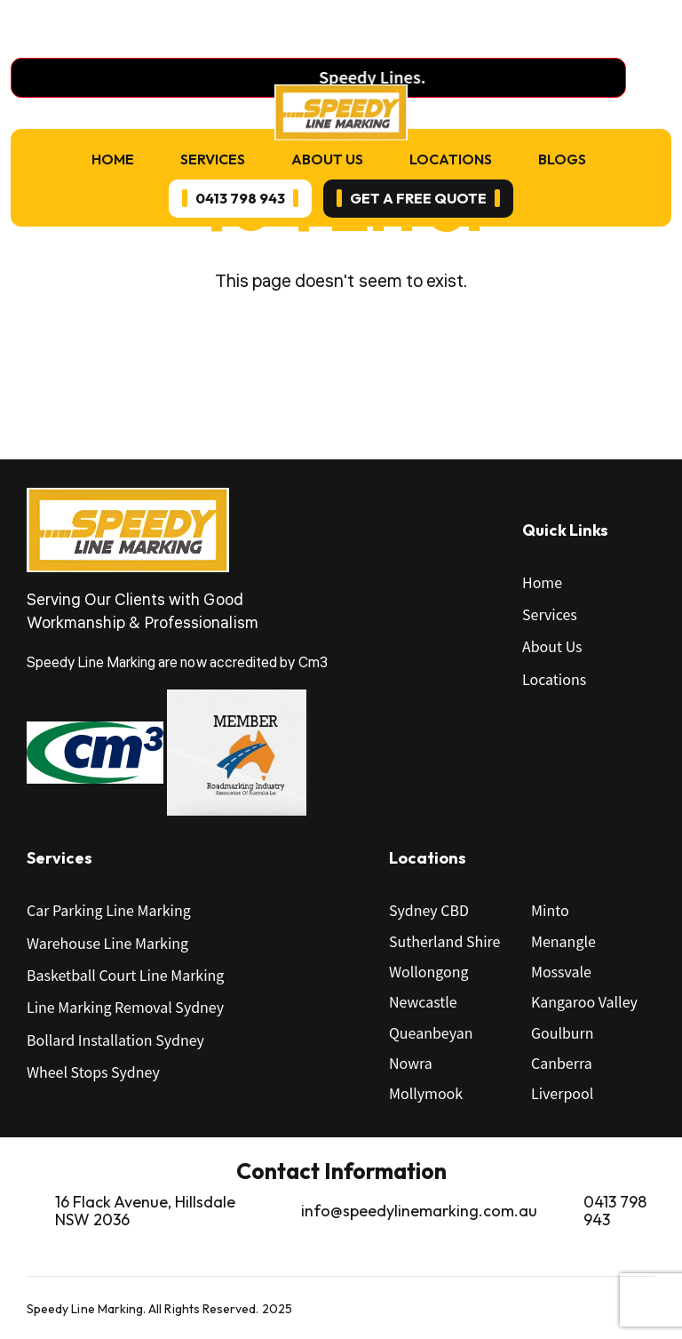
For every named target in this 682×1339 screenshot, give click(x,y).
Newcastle (423, 1001)
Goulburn (562, 1032)
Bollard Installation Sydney (115, 1039)
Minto (550, 910)
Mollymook (426, 1093)
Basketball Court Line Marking (125, 974)
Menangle (563, 941)
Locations (450, 159)
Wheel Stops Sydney (93, 1071)
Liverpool (562, 1093)
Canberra (561, 1062)
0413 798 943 (614, 1211)
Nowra (410, 1062)
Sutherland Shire (444, 941)
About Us (327, 159)
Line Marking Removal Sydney (125, 1006)
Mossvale (561, 971)
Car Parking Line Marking (109, 910)
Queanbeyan (430, 1032)
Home (112, 159)
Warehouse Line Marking (107, 942)
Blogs (562, 159)
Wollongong (429, 971)
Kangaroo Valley (584, 1001)
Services (212, 159)
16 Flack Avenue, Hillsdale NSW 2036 (145, 1211)
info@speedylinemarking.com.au (419, 1210)
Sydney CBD (429, 910)
